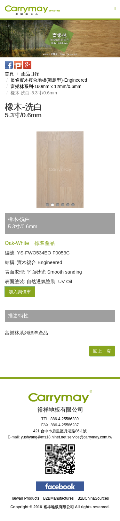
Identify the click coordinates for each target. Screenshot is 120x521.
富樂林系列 (46, 86)
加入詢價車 (20, 291)
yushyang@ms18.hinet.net (43, 437)
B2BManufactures (58, 498)
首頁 (9, 73)
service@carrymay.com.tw (90, 437)
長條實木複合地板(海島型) (49, 80)
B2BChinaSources (93, 498)
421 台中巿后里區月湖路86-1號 (60, 431)
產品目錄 (30, 73)
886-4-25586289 (65, 419)
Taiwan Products (25, 498)
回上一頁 (102, 351)
